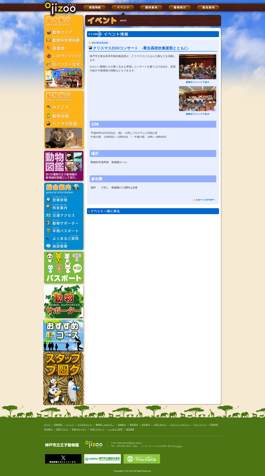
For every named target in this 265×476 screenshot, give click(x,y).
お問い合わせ (160, 425)
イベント (70, 425)
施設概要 (130, 429)
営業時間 (214, 425)
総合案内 (146, 425)
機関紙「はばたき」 (105, 425)
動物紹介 (122, 425)
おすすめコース (85, 425)
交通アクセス (62, 429)
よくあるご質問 (115, 429)
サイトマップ (200, 425)
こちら (179, 446)
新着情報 (58, 425)
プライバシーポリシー (180, 425)
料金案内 (48, 429)
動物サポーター (79, 429)
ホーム (47, 425)
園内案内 (134, 425)
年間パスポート (97, 429)
